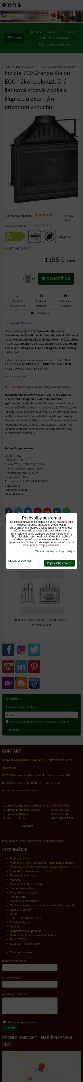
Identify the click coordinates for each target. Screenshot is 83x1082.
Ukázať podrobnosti (20, 560)
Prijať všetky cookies (59, 563)
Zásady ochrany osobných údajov (55, 551)
